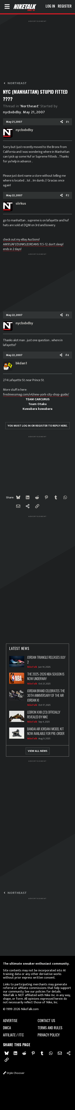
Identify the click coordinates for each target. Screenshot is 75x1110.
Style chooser (13, 1073)
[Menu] (7, 6)
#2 (67, 195)
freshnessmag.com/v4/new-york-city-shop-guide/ (36, 394)
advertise (10, 1020)
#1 (67, 122)
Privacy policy (49, 1034)
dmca (7, 1027)
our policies (38, 991)
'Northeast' (29, 106)
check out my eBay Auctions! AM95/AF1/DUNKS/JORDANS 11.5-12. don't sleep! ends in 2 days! (33, 244)
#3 (67, 315)
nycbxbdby (12, 112)
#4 (67, 355)
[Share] (61, 122)
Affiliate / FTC (13, 1034)
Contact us (46, 1020)
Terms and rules (50, 1027)
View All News (37, 751)
